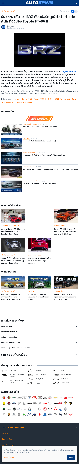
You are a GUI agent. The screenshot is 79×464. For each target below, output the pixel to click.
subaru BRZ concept (24, 103)
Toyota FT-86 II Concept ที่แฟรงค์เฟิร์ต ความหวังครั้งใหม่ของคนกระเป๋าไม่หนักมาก (65, 231)
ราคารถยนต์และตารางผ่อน (30, 181)
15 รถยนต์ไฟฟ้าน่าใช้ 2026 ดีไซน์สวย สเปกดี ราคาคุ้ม (40, 141)
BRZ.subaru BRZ (8, 103)
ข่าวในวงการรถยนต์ (8, 11)
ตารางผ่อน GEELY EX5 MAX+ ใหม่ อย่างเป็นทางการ (39, 183)
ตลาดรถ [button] (5, 433)
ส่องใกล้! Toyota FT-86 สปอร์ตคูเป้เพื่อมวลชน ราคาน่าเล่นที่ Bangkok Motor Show (13, 231)
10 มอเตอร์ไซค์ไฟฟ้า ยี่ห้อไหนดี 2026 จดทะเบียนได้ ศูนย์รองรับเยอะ (44, 155)
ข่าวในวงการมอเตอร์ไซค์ (30, 152)
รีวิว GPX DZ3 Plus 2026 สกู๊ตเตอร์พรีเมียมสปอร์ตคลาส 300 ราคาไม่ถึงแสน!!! (65, 297)
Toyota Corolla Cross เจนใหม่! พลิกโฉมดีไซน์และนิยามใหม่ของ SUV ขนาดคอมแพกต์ (50, 169)
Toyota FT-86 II (68, 71)
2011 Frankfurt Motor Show (65, 99)
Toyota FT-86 (27, 99)
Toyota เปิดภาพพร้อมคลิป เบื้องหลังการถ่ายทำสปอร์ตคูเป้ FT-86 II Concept (39, 260)
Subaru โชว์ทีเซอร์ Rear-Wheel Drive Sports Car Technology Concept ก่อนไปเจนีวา (13, 260)
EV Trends (26, 138)
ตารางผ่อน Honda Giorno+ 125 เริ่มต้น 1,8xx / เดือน (40, 127)
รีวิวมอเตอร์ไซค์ (59, 291)
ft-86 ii (50, 99)
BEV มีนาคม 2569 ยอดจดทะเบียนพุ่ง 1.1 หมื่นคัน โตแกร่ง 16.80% (38, 297)
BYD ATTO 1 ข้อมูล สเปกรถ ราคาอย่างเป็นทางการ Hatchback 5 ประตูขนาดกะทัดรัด (11, 298)
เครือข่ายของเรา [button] (8, 445)
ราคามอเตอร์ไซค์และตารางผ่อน (32, 124)
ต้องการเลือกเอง (9, 457)
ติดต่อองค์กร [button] (7, 439)
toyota (17, 99)
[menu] (3, 2)
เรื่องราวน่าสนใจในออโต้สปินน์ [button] (13, 427)
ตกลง (71, 457)
